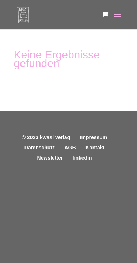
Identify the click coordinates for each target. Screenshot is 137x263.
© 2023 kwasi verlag (46, 137)
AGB (70, 147)
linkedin (82, 158)
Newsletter (50, 158)
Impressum (93, 137)
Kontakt (94, 147)
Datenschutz (39, 147)
